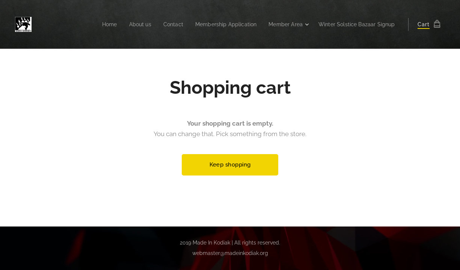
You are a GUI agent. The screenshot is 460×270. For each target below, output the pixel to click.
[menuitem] (95, 24)
